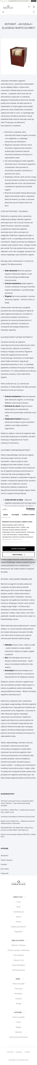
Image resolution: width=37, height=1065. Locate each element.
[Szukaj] (33, 12)
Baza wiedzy (5, 869)
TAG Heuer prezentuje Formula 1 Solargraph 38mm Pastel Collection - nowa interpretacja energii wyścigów (17, 803)
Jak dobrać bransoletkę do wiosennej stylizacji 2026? (18, 816)
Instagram (19, 1052)
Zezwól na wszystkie (18, 548)
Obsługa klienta (20, 940)
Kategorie (19, 1012)
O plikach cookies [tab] (28, 514)
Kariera (18, 922)
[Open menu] (3, 12)
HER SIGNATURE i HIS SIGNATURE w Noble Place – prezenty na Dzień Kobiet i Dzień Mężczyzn (17, 829)
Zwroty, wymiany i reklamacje (18, 950)
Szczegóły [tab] (15, 514)
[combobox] (21, 12)
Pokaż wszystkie (18, 984)
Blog (18, 907)
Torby (18, 1022)
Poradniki (4, 864)
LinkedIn (27, 1052)
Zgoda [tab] (5, 514)
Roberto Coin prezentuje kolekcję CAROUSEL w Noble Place (18, 835)
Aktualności (4, 855)
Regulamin (18, 932)
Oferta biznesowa (18, 970)
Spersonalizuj (19, 554)
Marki (20, 979)
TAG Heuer (18, 989)
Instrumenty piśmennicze (18, 1037)
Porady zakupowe (6, 860)
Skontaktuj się (19, 912)
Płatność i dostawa (18, 945)
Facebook (10, 1052)
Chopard (18, 999)
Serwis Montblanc (18, 965)
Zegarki (18, 1027)
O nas (18, 902)
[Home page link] (8, 7)
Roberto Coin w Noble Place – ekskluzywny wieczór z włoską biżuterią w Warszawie (18, 822)
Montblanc (18, 994)
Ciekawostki (4, 873)
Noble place (19, 897)
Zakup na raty (19, 960)
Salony (18, 917)
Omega (18, 1004)
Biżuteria (18, 1032)
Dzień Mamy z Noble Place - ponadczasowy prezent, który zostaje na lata (18, 811)
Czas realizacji (18, 955)
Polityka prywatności (18, 927)
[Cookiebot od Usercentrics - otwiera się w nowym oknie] (26, 509)
